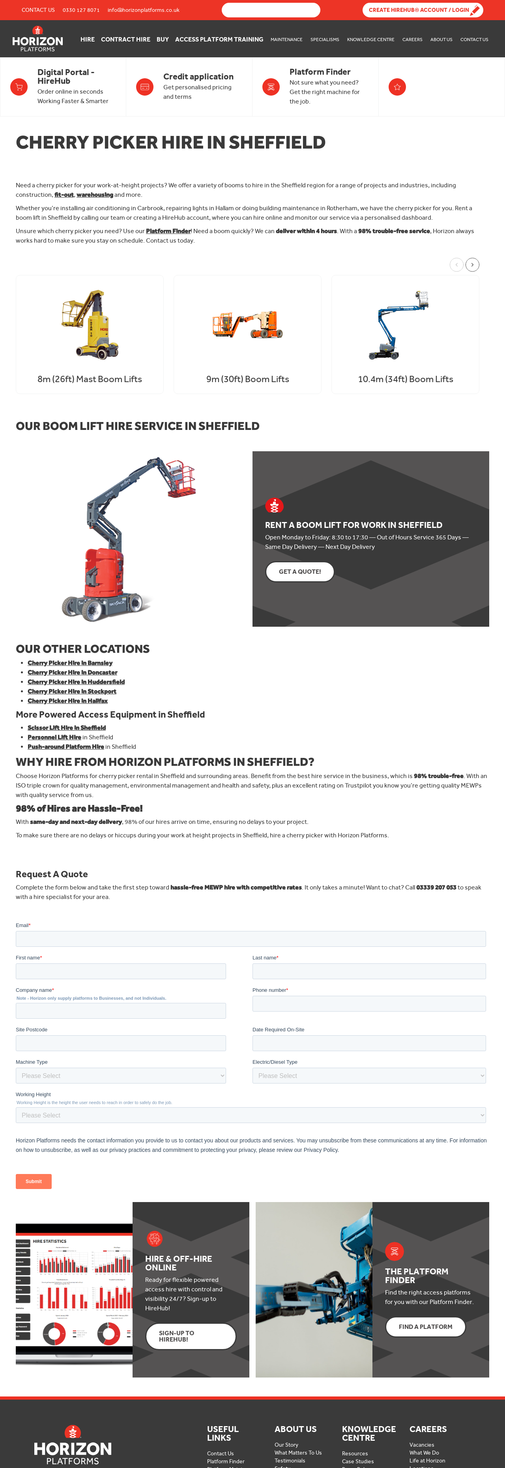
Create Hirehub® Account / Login (419, 10)
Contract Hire (125, 39)
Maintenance (287, 39)
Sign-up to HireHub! (176, 1336)
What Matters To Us (298, 1452)
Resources (355, 1453)
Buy (163, 39)
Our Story (286, 1445)
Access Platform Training (219, 39)
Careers (412, 39)
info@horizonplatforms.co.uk (144, 10)
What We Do (424, 1452)
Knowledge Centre (371, 39)
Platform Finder (226, 1461)
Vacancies (422, 1445)
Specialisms (324, 39)
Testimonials (290, 1460)
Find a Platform (426, 1326)
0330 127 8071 (81, 10)
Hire (87, 39)
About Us (441, 39)
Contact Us (38, 10)
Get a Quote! (300, 571)
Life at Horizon (427, 1460)
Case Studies (358, 1461)
